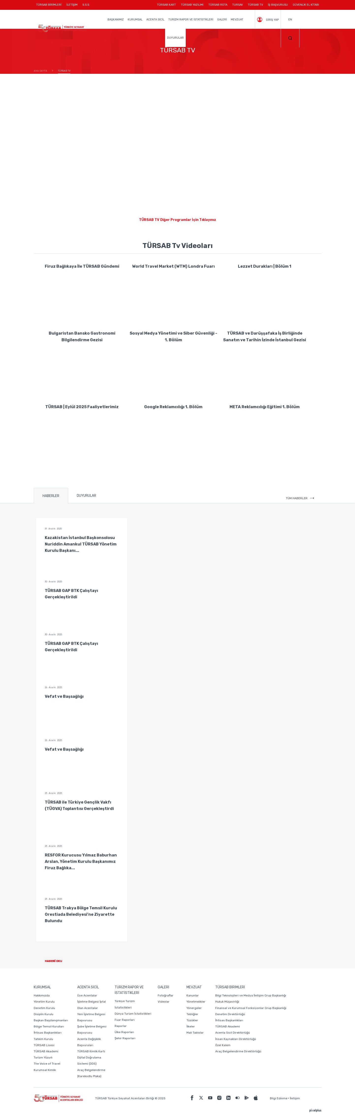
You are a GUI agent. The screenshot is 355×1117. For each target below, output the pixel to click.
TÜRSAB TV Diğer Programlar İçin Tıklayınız (177, 220)
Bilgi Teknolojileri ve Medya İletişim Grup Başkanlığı (250, 995)
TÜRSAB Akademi (46, 1051)
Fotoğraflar (165, 995)
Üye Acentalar (87, 995)
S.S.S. (86, 4)
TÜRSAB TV (255, 4)
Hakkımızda (42, 995)
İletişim (295, 1098)
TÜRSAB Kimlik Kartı (91, 1051)
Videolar (164, 1001)
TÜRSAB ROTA (217, 4)
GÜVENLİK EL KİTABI (306, 4)
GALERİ (222, 19)
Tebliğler (192, 1014)
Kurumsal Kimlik (45, 1070)
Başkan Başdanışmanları (51, 1020)
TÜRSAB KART (166, 4)
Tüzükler (192, 1020)
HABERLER (51, 496)
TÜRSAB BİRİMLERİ (50, 6)
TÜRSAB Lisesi (44, 1045)
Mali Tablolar (195, 1032)
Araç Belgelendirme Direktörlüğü (238, 1051)
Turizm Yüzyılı (43, 1057)
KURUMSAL (135, 19)
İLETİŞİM (72, 6)
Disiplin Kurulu (43, 1014)
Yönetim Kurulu (44, 1001)
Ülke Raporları (124, 1032)
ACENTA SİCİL (155, 19)
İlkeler (190, 1026)
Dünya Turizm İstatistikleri (133, 1013)
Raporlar (121, 1026)
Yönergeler (194, 1008)
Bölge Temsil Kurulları (49, 1026)
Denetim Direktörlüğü (230, 1014)
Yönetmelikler (195, 1001)
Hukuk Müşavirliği (227, 1001)
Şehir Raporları (125, 1038)
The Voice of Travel (47, 1063)
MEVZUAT (237, 19)
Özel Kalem (223, 1045)
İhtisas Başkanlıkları (48, 1032)
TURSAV (237, 4)
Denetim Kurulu (44, 1008)
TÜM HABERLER (300, 498)
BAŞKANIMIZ (116, 19)
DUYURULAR (175, 37)
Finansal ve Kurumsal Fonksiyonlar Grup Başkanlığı (250, 1008)
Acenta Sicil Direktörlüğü (232, 1032)
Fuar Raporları (125, 1020)
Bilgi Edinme (278, 1098)
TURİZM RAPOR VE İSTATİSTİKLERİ (190, 19)
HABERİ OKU (57, 961)
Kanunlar (192, 995)
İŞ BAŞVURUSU (278, 4)
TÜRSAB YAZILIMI (192, 4)
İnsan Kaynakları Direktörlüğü (235, 1039)
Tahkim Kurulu (43, 1039)
